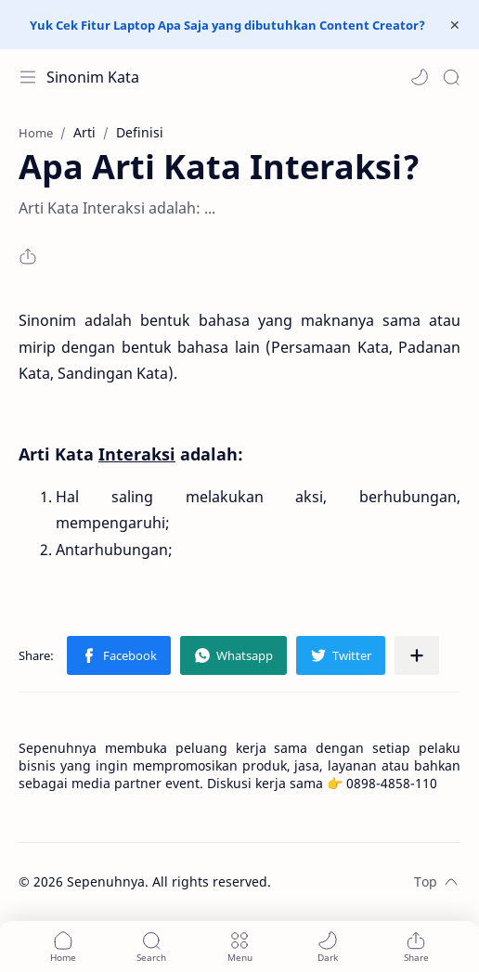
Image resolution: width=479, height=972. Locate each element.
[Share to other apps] (417, 655)
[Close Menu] (454, 25)
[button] (420, 77)
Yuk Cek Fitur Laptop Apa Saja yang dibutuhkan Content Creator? (227, 25)
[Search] (451, 77)
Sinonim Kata (92, 77)
